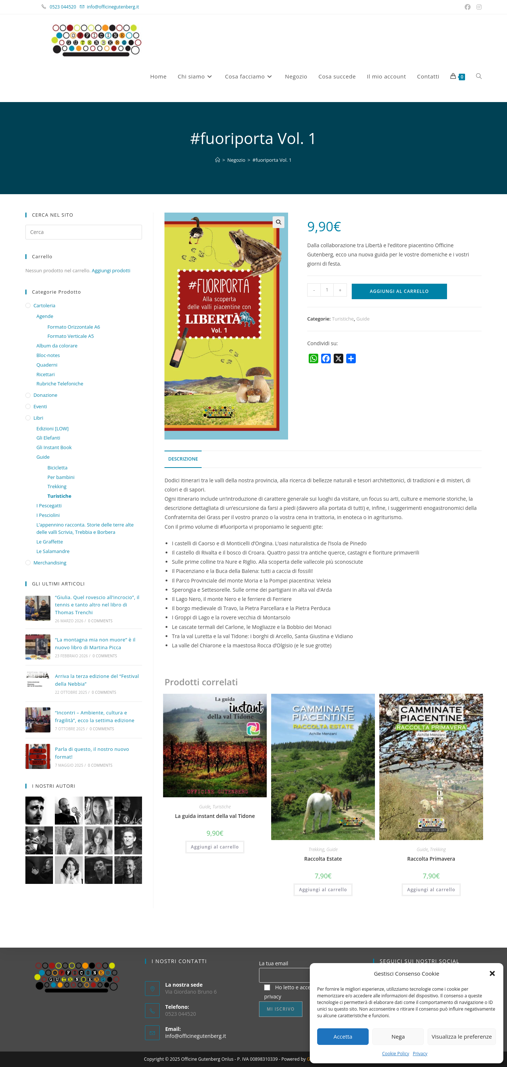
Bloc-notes (48, 355)
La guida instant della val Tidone (215, 815)
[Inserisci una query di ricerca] (83, 232)
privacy (272, 996)
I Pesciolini (48, 515)
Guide (363, 318)
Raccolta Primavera (431, 858)
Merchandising (49, 562)
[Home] (217, 160)
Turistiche (343, 318)
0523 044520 (67, 7)
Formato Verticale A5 (70, 336)
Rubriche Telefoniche (59, 383)
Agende (44, 316)
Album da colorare (57, 345)
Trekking (316, 849)
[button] (492, 973)
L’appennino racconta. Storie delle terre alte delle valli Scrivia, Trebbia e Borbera (85, 528)
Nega (398, 1036)
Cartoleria (44, 305)
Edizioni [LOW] (52, 428)
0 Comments (100, 620)
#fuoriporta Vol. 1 (272, 160)
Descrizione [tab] (183, 459)
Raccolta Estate (323, 858)
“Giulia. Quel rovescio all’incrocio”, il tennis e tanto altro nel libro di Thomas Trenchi (97, 605)
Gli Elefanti (48, 437)
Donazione (45, 395)
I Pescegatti (49, 505)
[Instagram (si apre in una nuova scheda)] (478, 7)
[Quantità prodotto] (327, 290)
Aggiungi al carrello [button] (215, 847)
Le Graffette (49, 541)
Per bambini (61, 477)
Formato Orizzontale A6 (73, 326)
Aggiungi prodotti (111, 270)
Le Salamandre (53, 551)
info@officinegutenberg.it (113, 7)
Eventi (40, 406)
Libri (38, 417)
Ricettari (45, 374)
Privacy (420, 1053)
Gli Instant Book (54, 447)
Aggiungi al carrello (399, 291)
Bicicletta (57, 467)
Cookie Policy (395, 1053)
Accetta (342, 1036)
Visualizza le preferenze (462, 1036)
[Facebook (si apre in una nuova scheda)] (468, 7)
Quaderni (46, 364)
